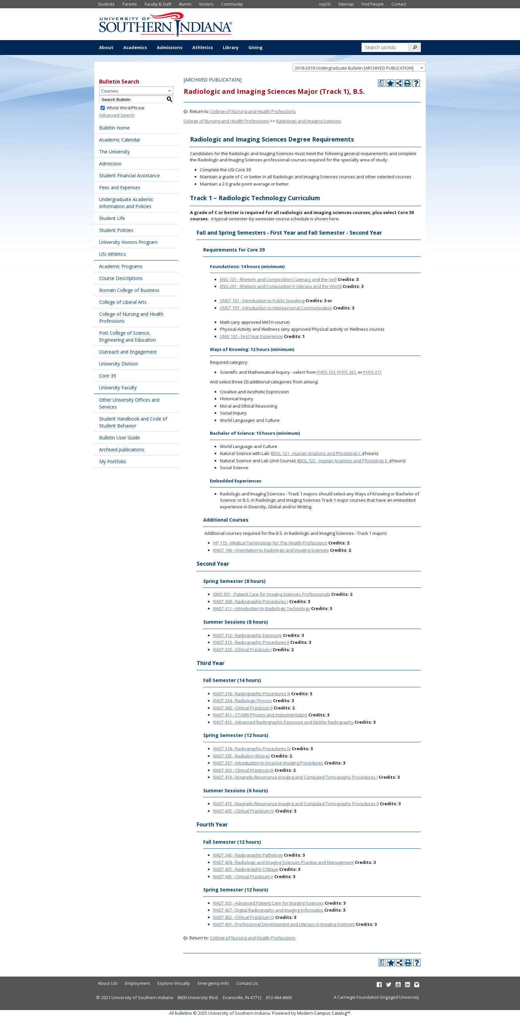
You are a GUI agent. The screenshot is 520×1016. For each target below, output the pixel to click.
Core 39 (107, 375)
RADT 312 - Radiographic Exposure (247, 635)
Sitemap (346, 4)
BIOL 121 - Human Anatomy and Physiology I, (318, 453)
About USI (107, 983)
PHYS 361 (346, 372)
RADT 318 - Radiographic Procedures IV (252, 749)
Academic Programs (121, 266)
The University (114, 151)
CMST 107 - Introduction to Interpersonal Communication (276, 308)
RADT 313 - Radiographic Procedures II (251, 642)
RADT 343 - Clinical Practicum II (243, 708)
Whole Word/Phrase (126, 108)
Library (230, 47)
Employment (137, 983)
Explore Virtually (174, 983)
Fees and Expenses (119, 187)
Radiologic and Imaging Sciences (308, 121)
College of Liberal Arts (123, 302)
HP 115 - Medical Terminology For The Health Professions (270, 543)
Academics (135, 47)
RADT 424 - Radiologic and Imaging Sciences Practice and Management (283, 862)
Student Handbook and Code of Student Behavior (133, 422)
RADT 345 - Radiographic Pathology (248, 855)
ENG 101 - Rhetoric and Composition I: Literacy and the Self (278, 279)
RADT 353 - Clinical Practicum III (243, 770)
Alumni (185, 4)
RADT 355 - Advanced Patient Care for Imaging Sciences (268, 903)
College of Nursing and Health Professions (131, 317)
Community (232, 4)
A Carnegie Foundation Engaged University (376, 997)
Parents (129, 4)
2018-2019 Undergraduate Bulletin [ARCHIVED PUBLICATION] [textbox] (354, 68)
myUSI (325, 4)
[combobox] (359, 68)
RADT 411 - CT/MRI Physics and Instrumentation (260, 715)
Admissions (169, 47)
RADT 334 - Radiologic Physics (242, 701)
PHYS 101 (326, 372)
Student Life (112, 218)
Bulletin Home (114, 128)
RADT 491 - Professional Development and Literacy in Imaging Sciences (284, 924)
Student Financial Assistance (129, 175)
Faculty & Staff (158, 4)
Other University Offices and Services (129, 403)
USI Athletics (112, 254)
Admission (110, 163)
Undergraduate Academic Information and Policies (126, 202)
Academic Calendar (119, 140)
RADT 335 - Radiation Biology (241, 756)
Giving (255, 47)
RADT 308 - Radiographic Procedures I (250, 601)
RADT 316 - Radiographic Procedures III (251, 694)
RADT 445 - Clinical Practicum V (243, 876)
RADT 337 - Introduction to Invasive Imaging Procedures (268, 763)
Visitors (206, 4)
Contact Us (247, 983)
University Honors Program (128, 242)
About (106, 47)
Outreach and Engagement (128, 352)
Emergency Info (213, 983)
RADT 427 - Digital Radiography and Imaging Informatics (268, 910)
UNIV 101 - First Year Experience (251, 336)
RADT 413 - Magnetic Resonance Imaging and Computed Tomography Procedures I (295, 777)
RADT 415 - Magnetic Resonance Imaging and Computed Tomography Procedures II (296, 804)
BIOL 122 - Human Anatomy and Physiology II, (344, 461)
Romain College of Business (129, 290)
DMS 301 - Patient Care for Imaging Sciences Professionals (271, 594)
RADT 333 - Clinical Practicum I (242, 649)
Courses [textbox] (109, 91)
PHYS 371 (372, 372)
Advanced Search (117, 115)
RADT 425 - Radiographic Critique (245, 869)
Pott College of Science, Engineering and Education (127, 336)
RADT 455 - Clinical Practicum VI (243, 917)
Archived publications (121, 449)
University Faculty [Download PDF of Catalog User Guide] (118, 387)
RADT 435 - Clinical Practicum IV (243, 811)
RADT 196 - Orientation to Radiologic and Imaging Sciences (271, 550)
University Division (118, 364)
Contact (398, 4)
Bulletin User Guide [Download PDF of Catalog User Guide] (119, 437)
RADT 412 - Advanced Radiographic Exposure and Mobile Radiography (283, 722)
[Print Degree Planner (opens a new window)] (381, 83)
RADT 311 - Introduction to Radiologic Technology (261, 608)
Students (106, 4)
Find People (372, 4)
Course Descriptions (121, 278)
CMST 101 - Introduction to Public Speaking (262, 301)
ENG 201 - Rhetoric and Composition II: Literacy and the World (281, 286)
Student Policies (116, 230)
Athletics (202, 47)
